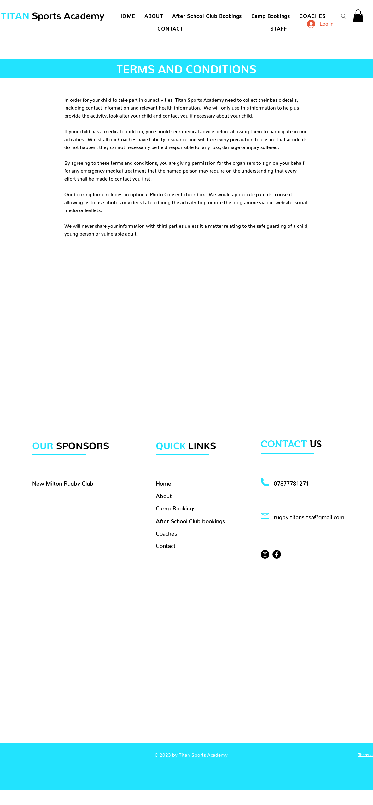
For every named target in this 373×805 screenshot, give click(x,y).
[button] (358, 15)
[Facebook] (276, 554)
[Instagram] (265, 554)
